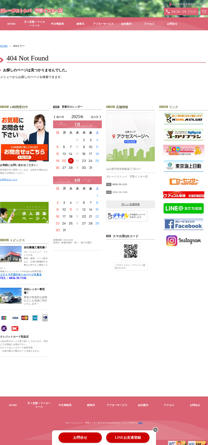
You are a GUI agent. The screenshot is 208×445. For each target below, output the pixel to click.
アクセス (149, 23)
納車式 (80, 23)
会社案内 (126, 23)
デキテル (105, 419)
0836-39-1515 (184, 11)
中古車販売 (57, 23)
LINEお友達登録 (128, 437)
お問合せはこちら (8, 179)
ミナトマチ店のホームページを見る (21, 274)
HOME (11, 23)
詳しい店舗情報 (131, 204)
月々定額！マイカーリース (34, 23)
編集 (140, 419)
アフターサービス (103, 23)
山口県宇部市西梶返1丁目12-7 (189, 4)
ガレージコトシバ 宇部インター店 (31, 11)
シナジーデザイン (129, 419)
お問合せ (172, 23)
